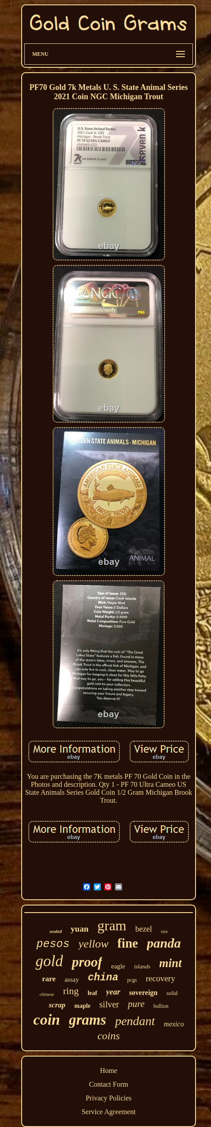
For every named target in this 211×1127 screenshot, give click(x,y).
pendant (135, 1021)
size (164, 931)
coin (46, 1019)
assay (72, 979)
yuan (79, 928)
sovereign (143, 992)
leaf (92, 993)
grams (87, 1020)
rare (49, 979)
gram (112, 925)
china (103, 977)
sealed (56, 931)
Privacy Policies (109, 1098)
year (113, 991)
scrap (57, 1005)
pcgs (132, 980)
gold (49, 961)
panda (164, 943)
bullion (161, 1006)
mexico (174, 1024)
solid (171, 993)
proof (87, 962)
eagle (118, 966)
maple (82, 1006)
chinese (46, 994)
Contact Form (108, 1084)
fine (127, 943)
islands (142, 966)
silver (109, 1004)
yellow (93, 943)
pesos (52, 944)
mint (170, 963)
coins (108, 1036)
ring (70, 990)
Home (108, 1070)
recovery (160, 978)
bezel (143, 929)
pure (136, 1004)
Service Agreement (108, 1111)
